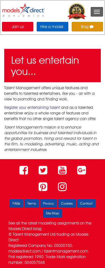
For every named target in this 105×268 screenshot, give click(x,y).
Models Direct (20, 228)
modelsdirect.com (24, 251)
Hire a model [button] (51, 26)
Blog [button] (87, 26)
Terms (31, 203)
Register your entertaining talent (32, 107)
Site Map (52, 213)
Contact (86, 203)
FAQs (16, 203)
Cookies (67, 203)
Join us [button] (18, 26)
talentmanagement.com (66, 251)
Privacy (48, 203)
